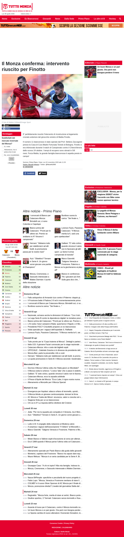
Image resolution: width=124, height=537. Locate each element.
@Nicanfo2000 (51, 164)
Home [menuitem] (4, 19)
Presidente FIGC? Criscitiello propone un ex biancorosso (52, 327)
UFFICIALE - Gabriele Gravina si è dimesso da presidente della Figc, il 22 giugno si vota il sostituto (69, 350)
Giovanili (89, 245)
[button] (11, 159)
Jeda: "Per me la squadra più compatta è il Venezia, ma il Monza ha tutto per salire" (63, 412)
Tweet (42, 173)
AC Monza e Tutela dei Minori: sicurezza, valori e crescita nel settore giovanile (61, 397)
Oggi (87, 150)
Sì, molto (7, 146)
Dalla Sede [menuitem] (69, 19)
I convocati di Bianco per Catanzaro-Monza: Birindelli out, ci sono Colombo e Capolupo (64, 303)
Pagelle (88, 207)
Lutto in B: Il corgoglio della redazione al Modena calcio (51, 424)
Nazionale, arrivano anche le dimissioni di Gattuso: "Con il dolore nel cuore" (60, 315)
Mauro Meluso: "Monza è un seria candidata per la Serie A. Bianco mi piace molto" (62, 456)
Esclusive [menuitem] (16, 19)
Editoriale (89, 63)
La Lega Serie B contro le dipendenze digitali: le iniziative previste (55, 318)
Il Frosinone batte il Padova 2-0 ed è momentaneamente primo (54, 300)
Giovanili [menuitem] (47, 19)
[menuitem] (120, 19)
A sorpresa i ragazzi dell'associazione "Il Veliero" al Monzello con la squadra (60, 427)
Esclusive (89, 187)
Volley (88, 226)
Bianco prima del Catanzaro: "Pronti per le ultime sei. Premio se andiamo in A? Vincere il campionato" (37, 233)
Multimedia (90, 264)
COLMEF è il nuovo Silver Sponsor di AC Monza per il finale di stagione (58, 483)
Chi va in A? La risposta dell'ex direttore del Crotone (50, 403)
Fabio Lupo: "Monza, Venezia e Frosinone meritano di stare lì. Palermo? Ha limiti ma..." (64, 480)
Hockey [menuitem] (112, 19)
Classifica (7, 262)
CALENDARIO (67, 527)
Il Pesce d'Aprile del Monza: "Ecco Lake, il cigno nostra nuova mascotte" (58, 379)
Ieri (91, 150)
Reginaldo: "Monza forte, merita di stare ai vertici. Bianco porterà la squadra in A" (62, 495)
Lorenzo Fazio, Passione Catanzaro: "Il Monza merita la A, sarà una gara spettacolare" (64, 333)
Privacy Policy (69, 523)
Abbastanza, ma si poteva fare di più (10, 151)
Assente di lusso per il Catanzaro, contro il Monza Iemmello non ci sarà (58, 507)
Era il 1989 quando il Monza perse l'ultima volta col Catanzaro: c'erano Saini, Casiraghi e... (66, 442)
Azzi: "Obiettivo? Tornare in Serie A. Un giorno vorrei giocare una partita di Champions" (64, 415)
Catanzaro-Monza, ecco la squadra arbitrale (46, 377)
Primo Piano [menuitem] (83, 19)
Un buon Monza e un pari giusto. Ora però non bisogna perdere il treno (58, 510)
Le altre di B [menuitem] (99, 19)
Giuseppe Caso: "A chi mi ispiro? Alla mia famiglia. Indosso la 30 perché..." (59, 466)
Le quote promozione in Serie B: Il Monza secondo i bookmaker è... (56, 359)
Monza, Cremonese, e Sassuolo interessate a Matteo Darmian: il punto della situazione (64, 468)
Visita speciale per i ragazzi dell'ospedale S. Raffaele (50, 330)
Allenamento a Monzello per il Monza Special (47, 382)
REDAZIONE (56, 527)
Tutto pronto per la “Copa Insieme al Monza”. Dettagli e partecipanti (56, 342)
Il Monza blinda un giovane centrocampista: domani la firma (53, 394)
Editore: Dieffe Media (62, 532)
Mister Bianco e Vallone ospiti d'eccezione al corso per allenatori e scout (58, 439)
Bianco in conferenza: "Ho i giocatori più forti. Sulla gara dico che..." (71, 277)
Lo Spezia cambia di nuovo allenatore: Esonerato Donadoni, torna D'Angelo (60, 513)
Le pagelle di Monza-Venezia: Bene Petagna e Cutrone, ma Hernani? (108, 213)
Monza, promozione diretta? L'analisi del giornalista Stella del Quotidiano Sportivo (62, 486)
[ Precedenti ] (11, 257)
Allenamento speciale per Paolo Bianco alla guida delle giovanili (55, 451)
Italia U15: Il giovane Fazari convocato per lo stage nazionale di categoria (59, 344)
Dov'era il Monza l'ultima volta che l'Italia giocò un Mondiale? (53, 368)
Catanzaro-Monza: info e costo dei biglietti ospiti (48, 347)
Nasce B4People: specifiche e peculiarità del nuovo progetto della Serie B (59, 478)
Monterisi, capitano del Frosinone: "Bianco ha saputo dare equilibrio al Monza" (61, 454)
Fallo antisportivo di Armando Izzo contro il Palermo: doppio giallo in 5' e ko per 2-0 (63, 298)
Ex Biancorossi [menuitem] (32, 19)
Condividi (29, 173)
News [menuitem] (57, 19)
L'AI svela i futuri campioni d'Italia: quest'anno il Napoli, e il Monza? (56, 324)
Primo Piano (33, 162)
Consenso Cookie (56, 523)
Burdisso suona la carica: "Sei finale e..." (45, 306)
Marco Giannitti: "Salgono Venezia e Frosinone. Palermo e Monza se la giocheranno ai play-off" (69, 264)
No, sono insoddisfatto (11, 155)
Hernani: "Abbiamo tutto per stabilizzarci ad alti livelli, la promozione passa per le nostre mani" (67, 356)
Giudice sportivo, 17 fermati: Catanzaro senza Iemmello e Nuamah (56, 498)
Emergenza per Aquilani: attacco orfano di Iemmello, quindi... (53, 391)
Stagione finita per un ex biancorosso (43, 400)
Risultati (11, 163)
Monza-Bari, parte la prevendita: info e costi (46, 353)
